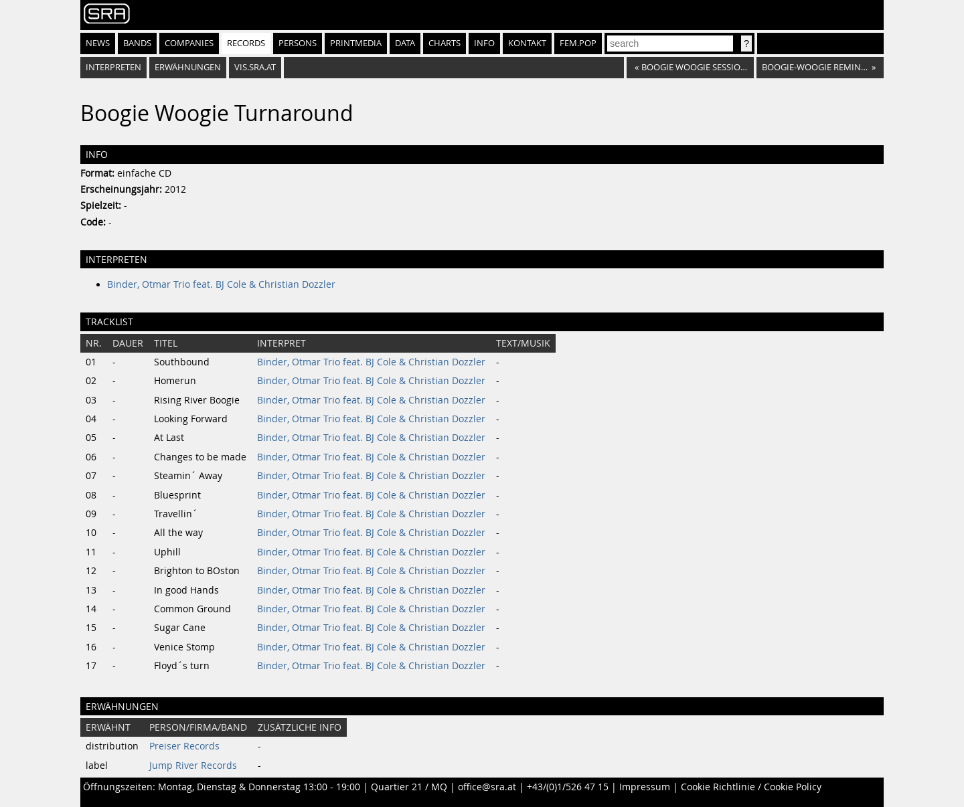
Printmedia (356, 43)
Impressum (644, 787)
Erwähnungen (188, 67)
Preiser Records (184, 746)
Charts (444, 43)
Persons (297, 43)
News (98, 43)
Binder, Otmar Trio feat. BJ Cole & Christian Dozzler (221, 284)
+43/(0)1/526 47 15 (568, 787)
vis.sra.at (255, 67)
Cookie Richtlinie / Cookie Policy (751, 787)
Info (484, 43)
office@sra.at (487, 787)
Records (246, 43)
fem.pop (578, 43)
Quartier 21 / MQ (409, 787)
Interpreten (113, 67)
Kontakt (527, 43)
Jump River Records (193, 765)
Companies (189, 43)
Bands (137, 43)
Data (405, 43)
